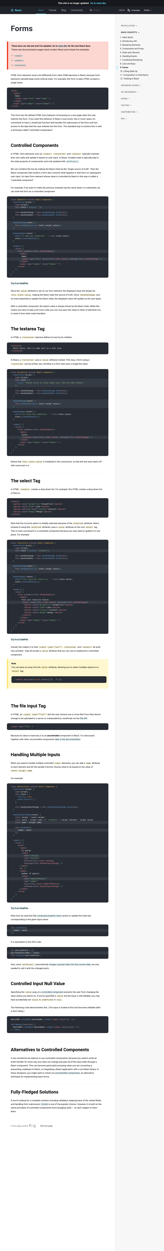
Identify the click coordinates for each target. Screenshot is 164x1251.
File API (83, 718)
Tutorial (52, 10)
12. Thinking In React (129, 79)
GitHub (148, 10)
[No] (34, 1125)
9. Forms (124, 67)
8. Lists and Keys (127, 64)
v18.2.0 (122, 10)
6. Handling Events (128, 56)
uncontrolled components (67, 1073)
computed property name (49, 915)
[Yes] (30, 1125)
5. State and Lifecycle (130, 52)
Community (77, 10)
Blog (63, 10)
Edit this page (46, 1126)
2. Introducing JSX (128, 41)
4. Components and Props (132, 49)
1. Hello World (126, 37)
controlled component (52, 992)
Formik (44, 1104)
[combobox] (103, 10)
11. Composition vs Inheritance (134, 75)
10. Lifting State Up (128, 71)
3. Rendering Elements (130, 45)
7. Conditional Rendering (131, 60)
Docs (41, 11)
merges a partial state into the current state (70, 964)
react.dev (62, 46)
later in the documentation (67, 739)
